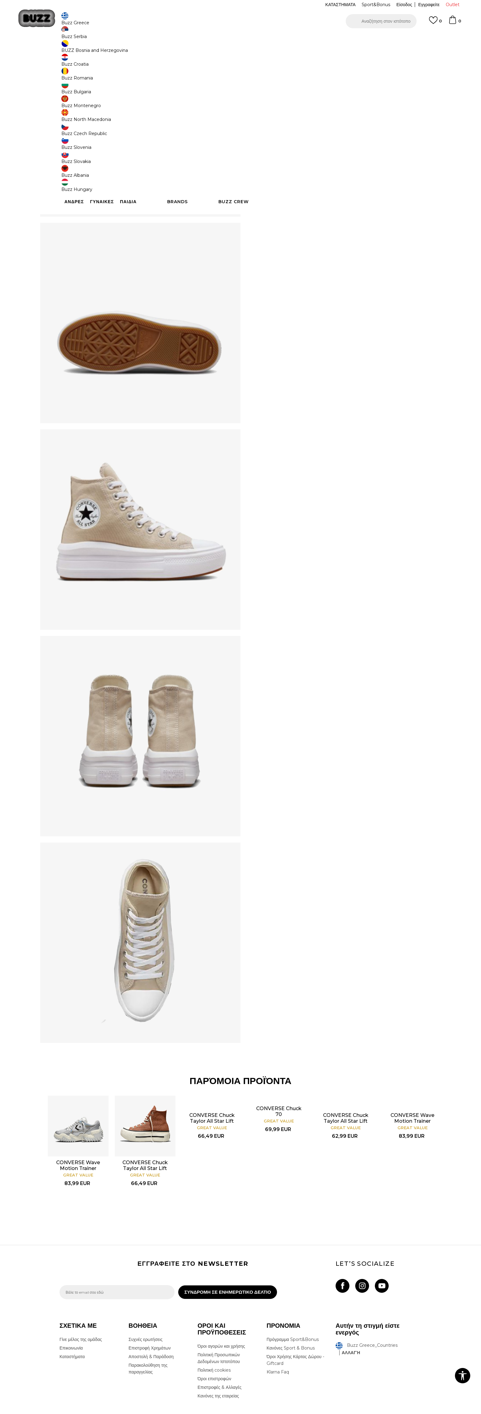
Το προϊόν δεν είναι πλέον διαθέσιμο (300, 146)
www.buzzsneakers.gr (104, 1410)
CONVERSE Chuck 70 (270, 1065)
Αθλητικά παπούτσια (157, 49)
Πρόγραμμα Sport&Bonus (293, 1296)
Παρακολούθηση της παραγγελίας (148, 1325)
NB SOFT (162, 1410)
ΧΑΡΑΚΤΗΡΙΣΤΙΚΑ (332, 183)
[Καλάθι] (454, 22)
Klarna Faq (278, 1328)
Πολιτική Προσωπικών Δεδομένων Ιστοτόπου (219, 1314)
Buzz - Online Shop (77, 49)
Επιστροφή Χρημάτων (150, 1304)
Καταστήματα (72, 1313)
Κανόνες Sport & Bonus (291, 1304)
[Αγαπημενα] (435, 23)
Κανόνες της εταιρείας (218, 1352)
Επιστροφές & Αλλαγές (219, 1343)
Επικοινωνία (71, 1304)
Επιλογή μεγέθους (270, 100)
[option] (240, 39)
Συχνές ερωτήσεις (146, 1296)
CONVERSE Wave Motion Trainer (93, 1114)
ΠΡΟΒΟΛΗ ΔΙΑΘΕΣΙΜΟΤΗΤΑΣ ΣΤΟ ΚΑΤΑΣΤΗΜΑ (332, 203)
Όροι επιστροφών (214, 1335)
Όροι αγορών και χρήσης (221, 1302)
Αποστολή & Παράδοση (151, 1313)
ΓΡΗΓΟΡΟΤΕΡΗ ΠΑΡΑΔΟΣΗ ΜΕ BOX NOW (222, 39)
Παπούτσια (127, 49)
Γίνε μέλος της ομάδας (81, 1296)
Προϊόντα (106, 49)
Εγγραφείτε (429, 4)
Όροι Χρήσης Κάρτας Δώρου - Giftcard (295, 1316)
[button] (381, 21)
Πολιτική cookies (214, 1326)
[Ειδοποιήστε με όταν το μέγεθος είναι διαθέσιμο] (262, 111)
